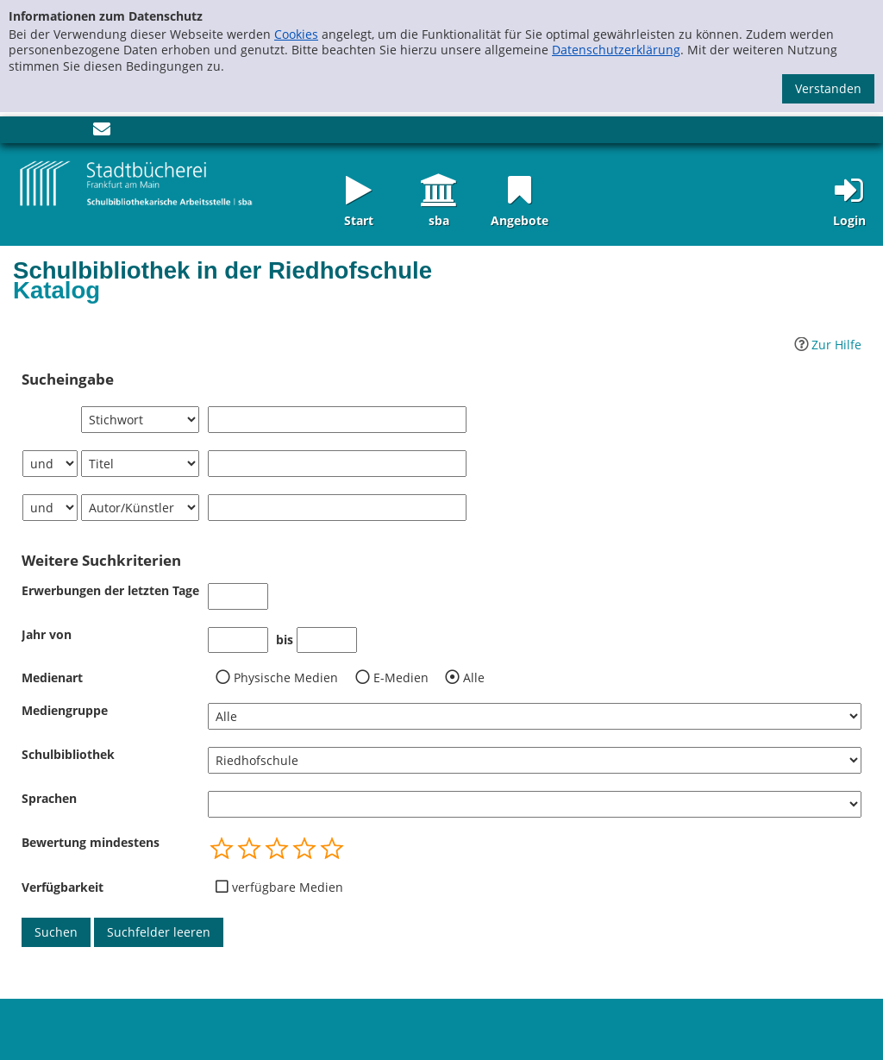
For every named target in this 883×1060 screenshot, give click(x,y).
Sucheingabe (68, 379)
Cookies (296, 34)
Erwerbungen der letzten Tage (110, 590)
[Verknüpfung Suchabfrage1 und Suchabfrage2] (50, 463)
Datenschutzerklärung (616, 49)
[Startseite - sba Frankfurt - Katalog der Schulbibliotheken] (136, 182)
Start (358, 220)
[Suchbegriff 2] (337, 463)
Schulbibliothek (68, 754)
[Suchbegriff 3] (337, 507)
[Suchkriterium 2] (140, 463)
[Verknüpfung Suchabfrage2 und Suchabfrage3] (50, 507)
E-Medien (401, 678)
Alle (474, 678)
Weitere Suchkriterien (101, 560)
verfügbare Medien (287, 887)
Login (849, 220)
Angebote (519, 220)
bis (284, 640)
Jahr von (47, 634)
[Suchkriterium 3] (140, 507)
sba (439, 220)
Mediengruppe (65, 710)
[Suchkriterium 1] (140, 419)
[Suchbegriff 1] (337, 419)
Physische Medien (286, 678)
